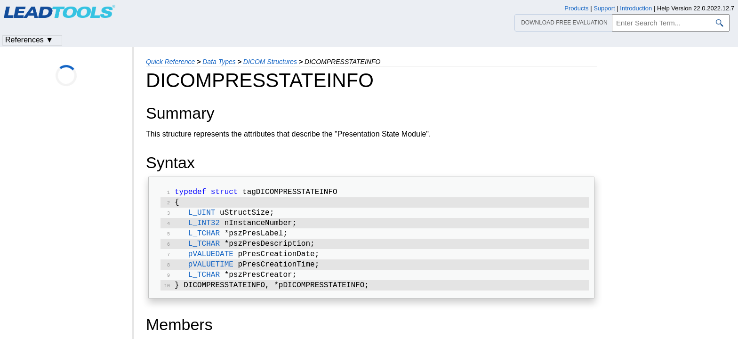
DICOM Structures (270, 61)
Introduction (636, 8)
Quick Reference (170, 61)
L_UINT (202, 215)
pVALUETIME (210, 272)
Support (604, 8)
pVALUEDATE (210, 261)
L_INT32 (204, 227)
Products (576, 8)
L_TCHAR (204, 238)
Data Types (219, 61)
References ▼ (29, 40)
